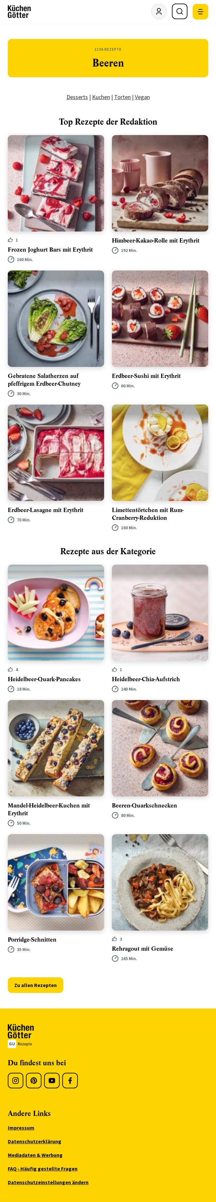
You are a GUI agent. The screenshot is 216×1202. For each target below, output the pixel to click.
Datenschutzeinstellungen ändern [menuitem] (48, 1182)
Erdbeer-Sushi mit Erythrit (146, 376)
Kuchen (101, 97)
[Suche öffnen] (179, 11)
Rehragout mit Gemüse (142, 949)
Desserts (77, 97)
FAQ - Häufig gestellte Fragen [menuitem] (43, 1168)
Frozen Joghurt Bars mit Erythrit (50, 250)
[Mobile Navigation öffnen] (200, 11)
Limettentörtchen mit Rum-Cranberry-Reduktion (148, 514)
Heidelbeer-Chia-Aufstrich (146, 679)
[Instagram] (15, 1080)
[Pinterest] (34, 1080)
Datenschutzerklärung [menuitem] (34, 1141)
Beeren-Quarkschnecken (144, 805)
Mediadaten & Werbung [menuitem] (35, 1155)
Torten (122, 97)
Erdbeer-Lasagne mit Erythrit (45, 510)
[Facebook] (70, 1080)
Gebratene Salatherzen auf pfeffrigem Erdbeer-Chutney (44, 380)
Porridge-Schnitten (32, 940)
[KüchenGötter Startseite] (19, 11)
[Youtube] (52, 1080)
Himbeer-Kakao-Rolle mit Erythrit (155, 240)
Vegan (142, 97)
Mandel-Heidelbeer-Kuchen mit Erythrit (49, 809)
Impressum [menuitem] (21, 1127)
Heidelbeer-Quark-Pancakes (44, 679)
